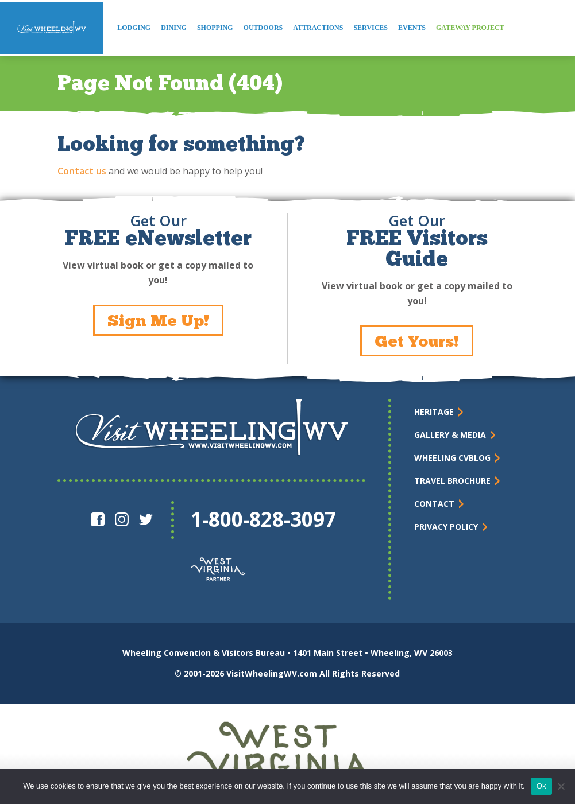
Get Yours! (417, 341)
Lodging (133, 28)
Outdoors (263, 28)
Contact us (81, 171)
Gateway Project (470, 28)
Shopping (215, 28)
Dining (174, 28)
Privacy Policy (446, 526)
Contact (434, 503)
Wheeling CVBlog (452, 457)
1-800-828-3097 (263, 519)
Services (370, 28)
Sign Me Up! (158, 320)
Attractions (318, 28)
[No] (560, 786)
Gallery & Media (450, 434)
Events (412, 28)
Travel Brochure (452, 480)
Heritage (434, 411)
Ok (541, 786)
